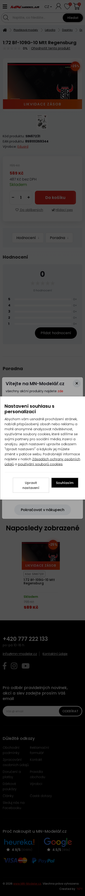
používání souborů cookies (40, 464)
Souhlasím (64, 483)
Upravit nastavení (30, 485)
